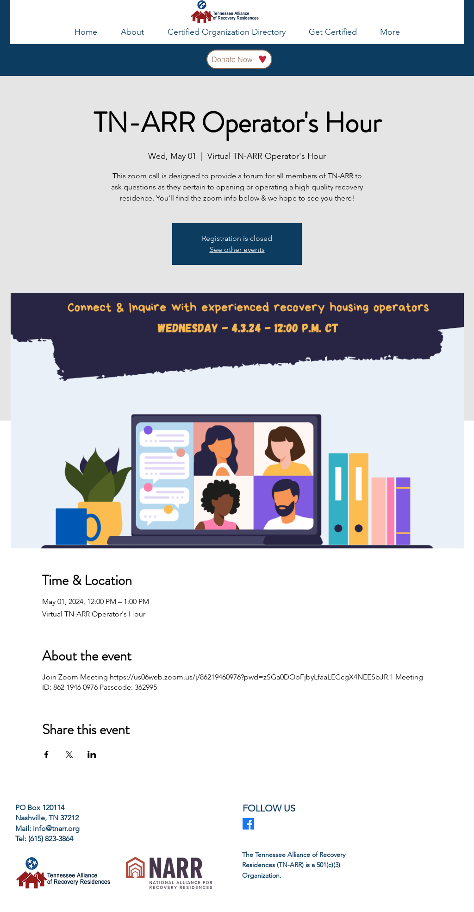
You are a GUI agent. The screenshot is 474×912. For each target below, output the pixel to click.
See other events (237, 249)
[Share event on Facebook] (46, 754)
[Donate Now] (239, 59)
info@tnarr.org (56, 828)
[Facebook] (248, 824)
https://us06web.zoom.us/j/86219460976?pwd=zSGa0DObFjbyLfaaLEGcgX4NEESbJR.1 (251, 677)
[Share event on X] (69, 754)
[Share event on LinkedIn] (91, 754)
